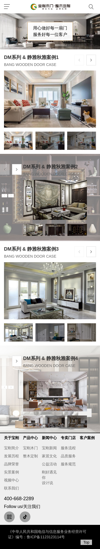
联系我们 (11, 488)
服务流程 (68, 448)
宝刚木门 (30, 448)
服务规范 (68, 464)
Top (86, 542)
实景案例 (11, 472)
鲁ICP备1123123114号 (46, 537)
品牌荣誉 (11, 464)
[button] (91, 60)
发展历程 (11, 456)
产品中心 (30, 438)
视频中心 (11, 480)
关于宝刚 (11, 438)
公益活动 (49, 464)
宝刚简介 (11, 448)
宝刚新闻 (49, 448)
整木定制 (30, 456)
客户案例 (87, 438)
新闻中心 (49, 438)
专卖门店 (68, 438)
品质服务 (68, 456)
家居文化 (49, 456)
